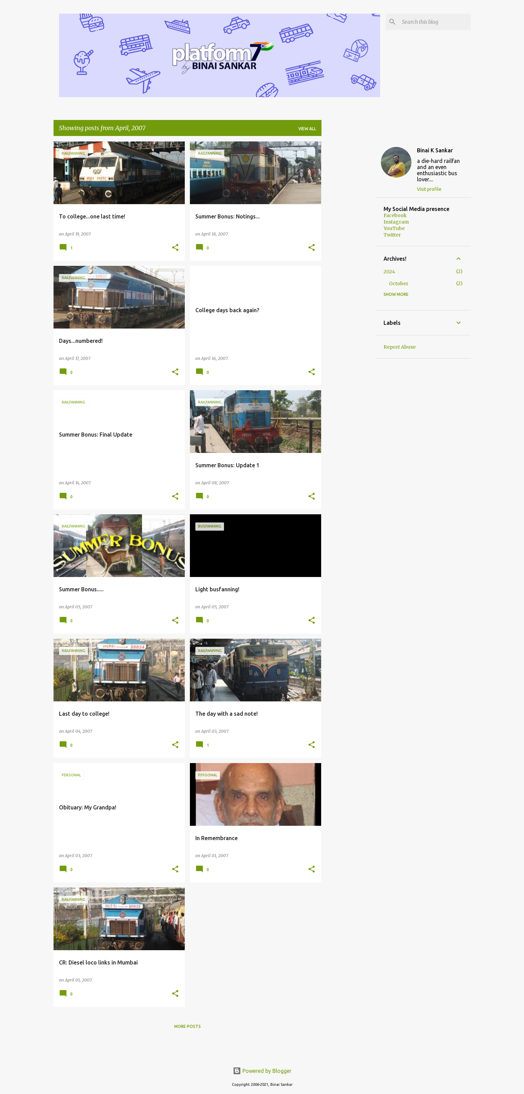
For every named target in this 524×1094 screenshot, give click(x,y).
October (398, 283)
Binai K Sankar (435, 150)
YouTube (394, 228)
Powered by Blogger (262, 1071)
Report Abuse (400, 347)
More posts (187, 1026)
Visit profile (429, 189)
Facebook (395, 215)
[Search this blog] (435, 22)
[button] (175, 248)
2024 (389, 272)
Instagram (396, 222)
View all (307, 128)
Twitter (392, 235)
